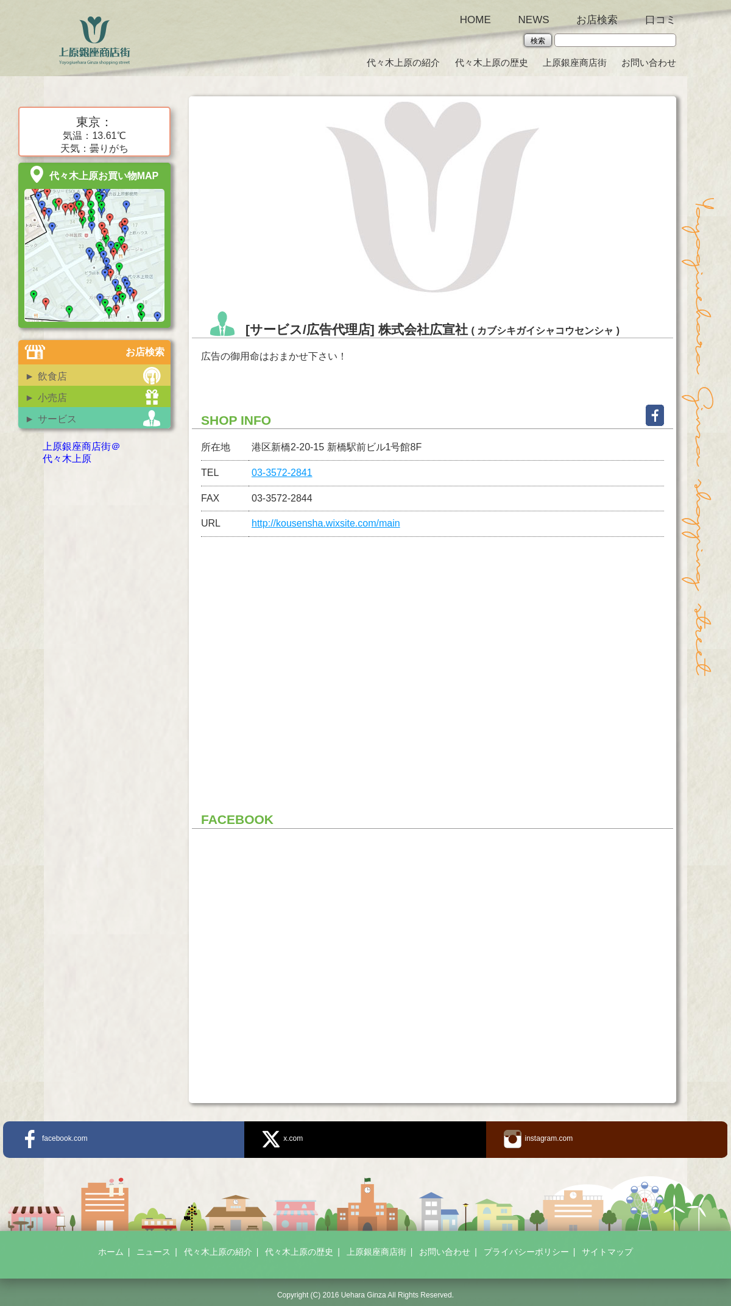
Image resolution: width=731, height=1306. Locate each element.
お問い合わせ (648, 62)
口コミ (660, 20)
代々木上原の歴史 (491, 62)
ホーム (111, 1252)
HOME (475, 20)
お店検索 (597, 20)
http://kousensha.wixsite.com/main (326, 523)
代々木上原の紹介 (403, 62)
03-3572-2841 (282, 472)
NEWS (533, 20)
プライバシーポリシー (526, 1252)
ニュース (153, 1252)
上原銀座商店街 (575, 62)
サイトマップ (607, 1252)
